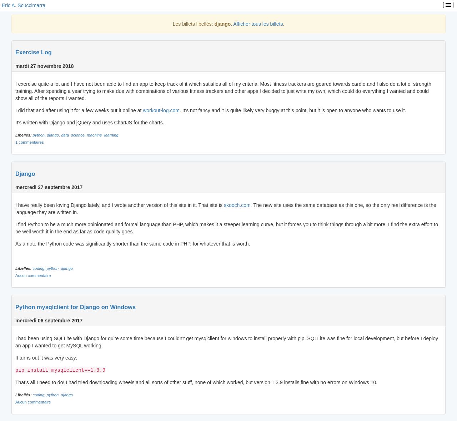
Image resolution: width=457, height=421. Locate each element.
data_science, (74, 135)
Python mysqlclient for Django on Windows (75, 307)
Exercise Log (33, 52)
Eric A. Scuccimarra (23, 5)
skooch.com (237, 205)
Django (25, 173)
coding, (40, 268)
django (67, 268)
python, (40, 135)
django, (54, 135)
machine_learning (102, 135)
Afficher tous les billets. (258, 24)
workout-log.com (161, 110)
